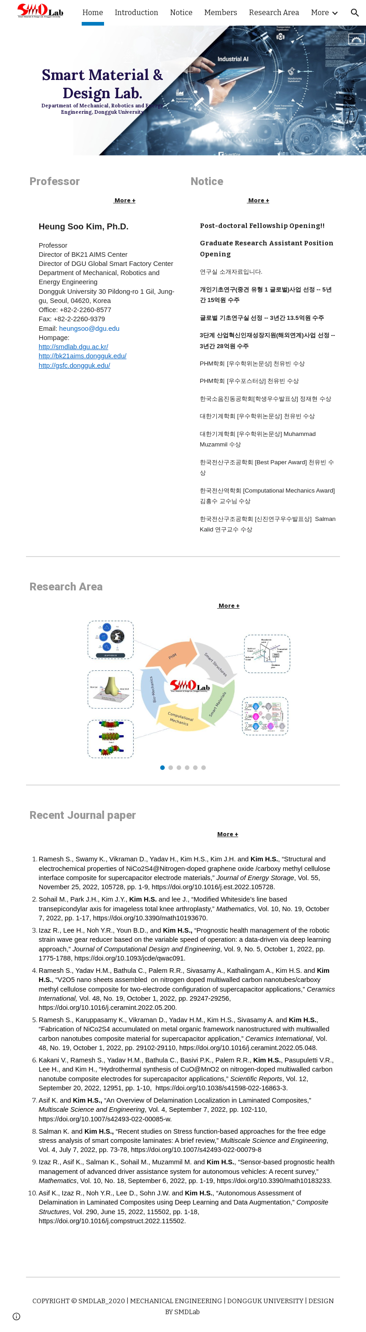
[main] (102, 90)
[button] (355, 13)
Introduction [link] (136, 12)
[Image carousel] (183, 694)
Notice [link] (181, 12)
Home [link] (93, 12)
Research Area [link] (274, 12)
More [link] (320, 12)
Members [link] (220, 12)
